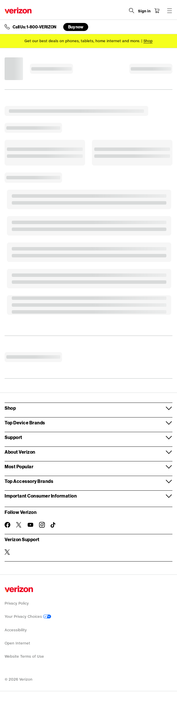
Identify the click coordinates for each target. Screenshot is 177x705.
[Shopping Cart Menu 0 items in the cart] (157, 10)
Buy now (75, 26)
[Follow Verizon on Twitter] (19, 525)
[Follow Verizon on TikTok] (53, 525)
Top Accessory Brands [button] (29, 481)
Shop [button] (10, 408)
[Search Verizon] (131, 10)
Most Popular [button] (19, 466)
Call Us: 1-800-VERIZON (34, 27)
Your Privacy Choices (28, 616)
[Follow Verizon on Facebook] (7, 525)
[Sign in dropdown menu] (144, 11)
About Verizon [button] (20, 452)
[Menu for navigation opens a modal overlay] (169, 10)
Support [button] (13, 437)
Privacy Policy (17, 603)
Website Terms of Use (24, 656)
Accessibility (16, 630)
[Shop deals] (148, 41)
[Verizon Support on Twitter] (7, 552)
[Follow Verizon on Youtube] (30, 525)
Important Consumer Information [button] (41, 495)
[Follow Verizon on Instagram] (42, 525)
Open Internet (17, 643)
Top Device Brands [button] (25, 422)
